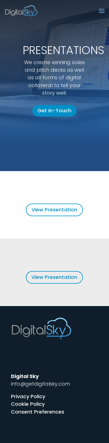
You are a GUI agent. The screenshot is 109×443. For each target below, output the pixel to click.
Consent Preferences (37, 411)
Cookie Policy (28, 403)
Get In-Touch (54, 110)
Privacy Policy (28, 396)
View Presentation (54, 209)
